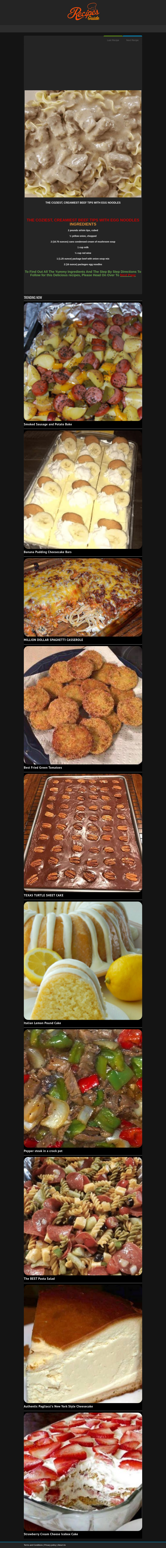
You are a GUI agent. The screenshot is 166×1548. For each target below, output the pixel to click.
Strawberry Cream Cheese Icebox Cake (51, 1534)
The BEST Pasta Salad (39, 1279)
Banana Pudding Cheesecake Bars (48, 552)
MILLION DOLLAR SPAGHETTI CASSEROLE (53, 640)
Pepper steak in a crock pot (43, 1151)
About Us (61, 1545)
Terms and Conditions (33, 1545)
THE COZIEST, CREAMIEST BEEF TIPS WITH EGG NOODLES (82, 202)
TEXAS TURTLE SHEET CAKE (44, 895)
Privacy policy (50, 1545)
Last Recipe (113, 40)
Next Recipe (132, 40)
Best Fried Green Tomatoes (43, 767)
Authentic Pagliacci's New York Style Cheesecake (58, 1406)
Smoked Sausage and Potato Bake (48, 424)
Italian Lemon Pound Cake (42, 1023)
